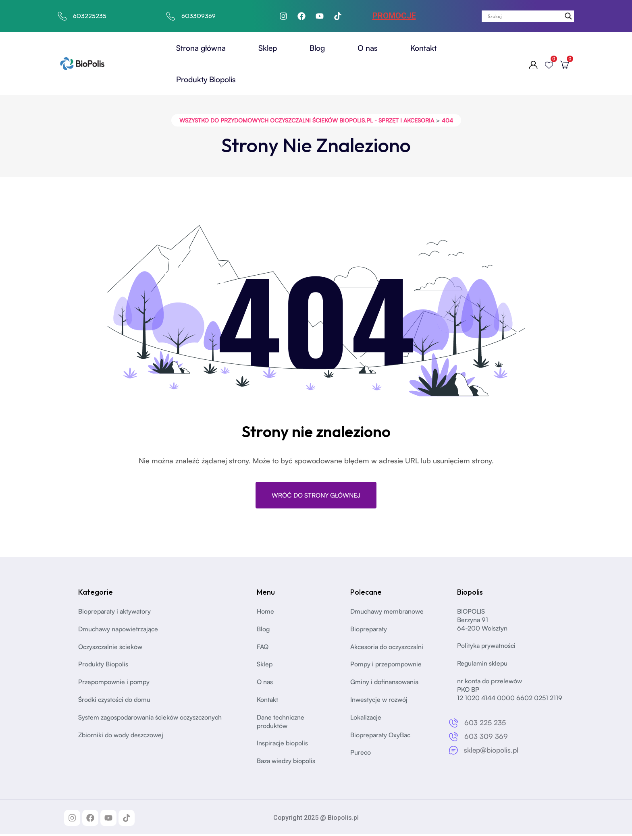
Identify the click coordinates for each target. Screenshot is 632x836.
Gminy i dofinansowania (385, 684)
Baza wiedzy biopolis (287, 763)
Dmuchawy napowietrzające (119, 631)
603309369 (198, 16)
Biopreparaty (369, 631)
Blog (317, 48)
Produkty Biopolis (206, 79)
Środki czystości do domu (115, 701)
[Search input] (524, 16)
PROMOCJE (394, 16)
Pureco (360, 755)
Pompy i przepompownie (386, 666)
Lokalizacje (366, 719)
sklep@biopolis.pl (492, 751)
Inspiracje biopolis (283, 745)
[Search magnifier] (568, 16)
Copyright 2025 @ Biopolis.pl (316, 820)
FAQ (263, 649)
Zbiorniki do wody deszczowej (121, 737)
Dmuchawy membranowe (388, 613)
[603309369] (170, 16)
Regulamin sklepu (483, 665)
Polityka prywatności (487, 648)
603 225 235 (485, 724)
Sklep (267, 48)
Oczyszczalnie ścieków (111, 649)
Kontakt (423, 48)
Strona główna (201, 48)
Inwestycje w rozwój (379, 701)
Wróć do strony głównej (316, 497)
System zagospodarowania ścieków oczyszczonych (152, 719)
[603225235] (62, 16)
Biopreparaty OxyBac (381, 737)
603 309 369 (486, 738)
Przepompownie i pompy (114, 684)
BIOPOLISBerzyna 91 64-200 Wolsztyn (482, 621)
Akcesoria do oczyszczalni (388, 649)
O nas (368, 48)
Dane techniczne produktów (281, 723)
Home (265, 613)
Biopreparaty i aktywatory (115, 613)
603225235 (89, 16)
